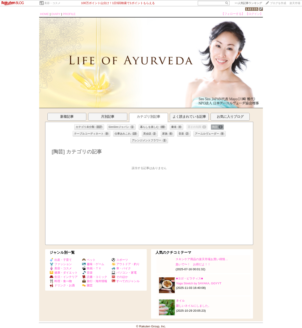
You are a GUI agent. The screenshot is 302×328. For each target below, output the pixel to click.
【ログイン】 (254, 13)
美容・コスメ (52, 3)
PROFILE (69, 14)
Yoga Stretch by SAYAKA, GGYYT (198, 283)
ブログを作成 (278, 3)
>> (248, 3)
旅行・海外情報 (94, 281)
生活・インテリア (64, 277)
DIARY (55, 14)
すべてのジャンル (126, 281)
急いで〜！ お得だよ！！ (193, 264)
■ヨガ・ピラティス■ (189, 278)
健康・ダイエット (64, 272)
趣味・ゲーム (93, 264)
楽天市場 (294, 3)
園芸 (87, 285)
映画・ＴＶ (91, 268)
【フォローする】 (233, 13)
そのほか (120, 277)
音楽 (87, 272)
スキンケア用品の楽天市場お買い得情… (202, 259)
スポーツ (120, 260)
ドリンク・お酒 (62, 285)
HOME (44, 14)
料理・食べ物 (61, 281)
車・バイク (121, 268)
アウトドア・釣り (126, 264)
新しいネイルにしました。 (193, 305)
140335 (252, 9)
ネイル (180, 300)
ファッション (61, 264)
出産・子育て (61, 260)
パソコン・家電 (124, 272)
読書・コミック (94, 277)
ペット (89, 260)
